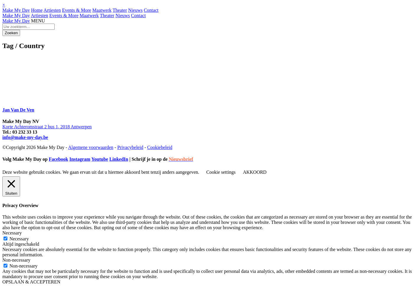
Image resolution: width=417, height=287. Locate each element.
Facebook (58, 159)
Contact (151, 10)
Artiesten (52, 10)
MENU (38, 20)
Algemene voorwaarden (90, 147)
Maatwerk (102, 10)
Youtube (99, 159)
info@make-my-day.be (25, 137)
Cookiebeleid (159, 147)
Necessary (19, 238)
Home (36, 10)
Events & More (76, 10)
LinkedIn (118, 159)
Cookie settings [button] (221, 172)
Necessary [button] (12, 232)
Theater (119, 10)
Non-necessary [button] (16, 260)
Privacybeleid (130, 147)
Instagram (79, 159)
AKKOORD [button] (254, 172)
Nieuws (135, 10)
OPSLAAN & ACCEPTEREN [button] (31, 281)
